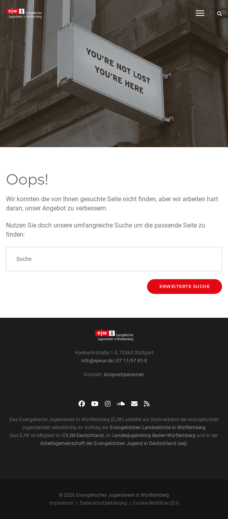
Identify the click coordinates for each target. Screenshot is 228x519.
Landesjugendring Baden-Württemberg (153, 435)
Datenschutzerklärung (103, 503)
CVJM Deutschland (83, 435)
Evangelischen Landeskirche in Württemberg (157, 427)
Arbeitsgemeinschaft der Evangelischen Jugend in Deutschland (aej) (113, 443)
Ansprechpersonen (124, 374)
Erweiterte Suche (184, 286)
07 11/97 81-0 (131, 360)
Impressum (61, 503)
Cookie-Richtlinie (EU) (156, 503)
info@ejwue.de (97, 360)
